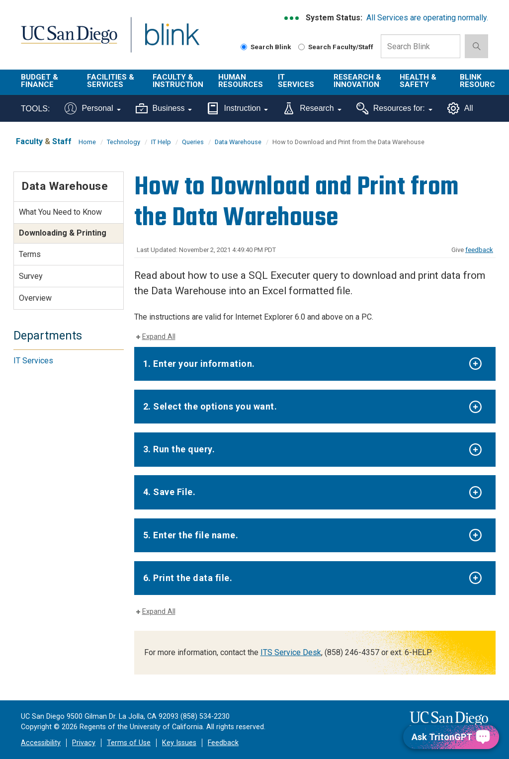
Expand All (158, 337)
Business (164, 108)
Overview (35, 298)
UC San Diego (65, 40)
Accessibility (41, 743)
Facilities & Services (110, 81)
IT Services (296, 81)
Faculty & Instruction (178, 81)
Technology (123, 142)
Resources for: (394, 108)
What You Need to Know (60, 212)
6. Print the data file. (188, 578)
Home (87, 142)
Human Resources (240, 81)
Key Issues (179, 743)
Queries (193, 142)
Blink (163, 40)
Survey (31, 276)
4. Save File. (169, 492)
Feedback (223, 743)
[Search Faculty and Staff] (301, 47)
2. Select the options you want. (210, 406)
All (460, 108)
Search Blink (266, 47)
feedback (479, 249)
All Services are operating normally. (427, 17)
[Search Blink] (244, 47)
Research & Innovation (357, 81)
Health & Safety (418, 81)
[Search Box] (420, 46)
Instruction (237, 108)
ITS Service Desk (290, 652)
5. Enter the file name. (191, 535)
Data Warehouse (238, 142)
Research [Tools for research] (312, 108)
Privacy (83, 743)
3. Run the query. (179, 449)
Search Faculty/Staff (335, 47)
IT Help (161, 142)
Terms (30, 254)
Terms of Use (129, 743)
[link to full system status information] (292, 18)
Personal (92, 108)
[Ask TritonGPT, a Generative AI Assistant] (451, 737)
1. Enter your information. (199, 363)
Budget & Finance (39, 81)
